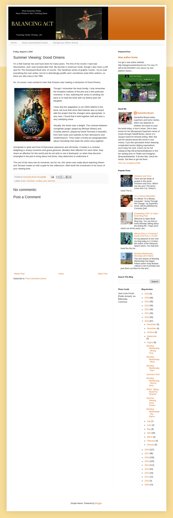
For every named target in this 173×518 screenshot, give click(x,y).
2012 (147, 473)
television (51, 181)
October (151, 332)
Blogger (98, 503)
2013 (147, 469)
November (152, 328)
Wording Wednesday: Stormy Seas (152, 382)
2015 (147, 461)
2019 (147, 321)
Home (14, 42)
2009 (147, 484)
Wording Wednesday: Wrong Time (152, 349)
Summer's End (152, 374)
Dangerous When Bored (65, 42)
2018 (147, 449)
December (152, 324)
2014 (147, 465)
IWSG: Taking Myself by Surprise (152, 391)
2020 (147, 317)
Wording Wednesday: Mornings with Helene (143, 254)
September (152, 336)
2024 (147, 301)
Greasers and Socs (142, 176)
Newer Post (19, 274)
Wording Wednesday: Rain (152, 368)
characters (31, 181)
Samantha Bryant (145, 113)
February (151, 441)
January (151, 444)
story (45, 181)
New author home (128, 57)
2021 (147, 313)
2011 (147, 477)
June (149, 425)
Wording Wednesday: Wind (152, 359)
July (149, 421)
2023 (147, 305)
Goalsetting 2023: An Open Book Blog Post (146, 214)
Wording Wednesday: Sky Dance (152, 412)
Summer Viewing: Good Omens (151, 401)
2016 (147, 457)
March (150, 437)
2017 (147, 453)
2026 (147, 294)
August (150, 342)
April (149, 433)
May (149, 429)
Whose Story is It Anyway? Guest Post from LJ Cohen (146, 234)
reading (39, 181)
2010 (147, 481)
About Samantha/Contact (35, 42)
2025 (147, 298)
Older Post (102, 274)
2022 (147, 309)
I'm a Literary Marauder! (144, 196)
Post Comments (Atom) (35, 278)
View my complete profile (129, 163)
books (23, 181)
